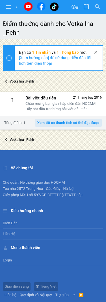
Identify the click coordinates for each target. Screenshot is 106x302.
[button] (8, 7)
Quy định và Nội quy (36, 295)
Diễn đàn (10, 223)
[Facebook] (41, 6)
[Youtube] (28, 6)
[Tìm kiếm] (97, 7)
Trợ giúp (62, 295)
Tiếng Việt (46, 286)
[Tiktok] (54, 6)
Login (7, 260)
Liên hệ (9, 234)
